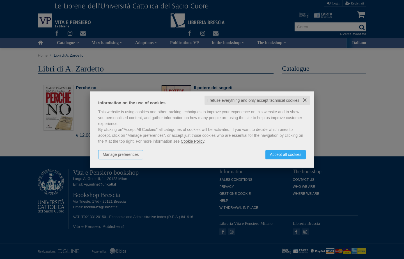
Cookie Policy (192, 141)
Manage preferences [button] (121, 154)
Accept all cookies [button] (285, 154)
